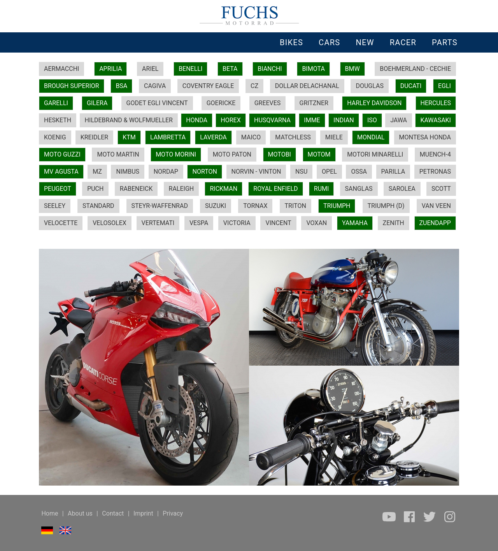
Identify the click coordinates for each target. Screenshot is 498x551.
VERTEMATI (158, 223)
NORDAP (166, 171)
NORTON (204, 171)
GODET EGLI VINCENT (157, 103)
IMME (312, 120)
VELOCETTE (60, 223)
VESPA (198, 223)
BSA (121, 86)
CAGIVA (155, 86)
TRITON (295, 205)
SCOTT (441, 188)
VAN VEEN (436, 205)
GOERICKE (221, 103)
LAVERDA (213, 137)
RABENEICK (136, 188)
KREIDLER (94, 137)
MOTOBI (279, 154)
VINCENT (278, 223)
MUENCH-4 (435, 154)
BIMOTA (313, 68)
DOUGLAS (369, 86)
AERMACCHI (61, 68)
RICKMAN (223, 188)
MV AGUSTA (61, 171)
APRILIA (110, 68)
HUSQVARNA (272, 120)
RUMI (321, 188)
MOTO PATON (232, 154)
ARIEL (150, 68)
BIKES (291, 42)
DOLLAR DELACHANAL (307, 86)
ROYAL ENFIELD (275, 188)
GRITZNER (314, 103)
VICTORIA (237, 223)
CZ (254, 86)
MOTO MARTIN (118, 154)
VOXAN (316, 223)
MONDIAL (370, 137)
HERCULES (436, 103)
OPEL (329, 171)
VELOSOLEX (109, 223)
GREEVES (267, 103)
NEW (365, 42)
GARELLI (56, 103)
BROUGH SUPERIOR (71, 86)
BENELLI (190, 68)
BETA (230, 68)
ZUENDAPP (435, 223)
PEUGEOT (57, 188)
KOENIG (55, 137)
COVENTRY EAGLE (208, 86)
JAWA (398, 120)
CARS (329, 42)
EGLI (444, 86)
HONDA (196, 120)
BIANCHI (270, 68)
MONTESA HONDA (425, 137)
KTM (129, 137)
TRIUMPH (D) (386, 205)
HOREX (230, 120)
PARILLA (393, 171)
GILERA (97, 103)
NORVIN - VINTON (256, 171)
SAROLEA (402, 188)
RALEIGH (181, 188)
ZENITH (393, 223)
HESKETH (57, 120)
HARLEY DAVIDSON (374, 103)
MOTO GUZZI (62, 154)
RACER (403, 42)
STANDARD (98, 205)
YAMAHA (355, 223)
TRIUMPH (337, 205)
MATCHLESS (292, 137)
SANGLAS (359, 188)
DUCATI (411, 86)
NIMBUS (127, 171)
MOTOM (319, 154)
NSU (301, 171)
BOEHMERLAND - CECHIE (415, 68)
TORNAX (255, 205)
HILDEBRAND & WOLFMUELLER (129, 120)
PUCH (95, 188)
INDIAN (343, 120)
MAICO (251, 137)
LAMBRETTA (168, 137)
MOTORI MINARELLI (375, 154)
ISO (372, 120)
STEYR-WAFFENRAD (160, 205)
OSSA (358, 171)
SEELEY (54, 205)
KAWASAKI (435, 120)
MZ (97, 171)
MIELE (334, 137)
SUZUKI (215, 205)
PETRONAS (435, 171)
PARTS (445, 42)
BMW (352, 68)
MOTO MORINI (176, 154)
